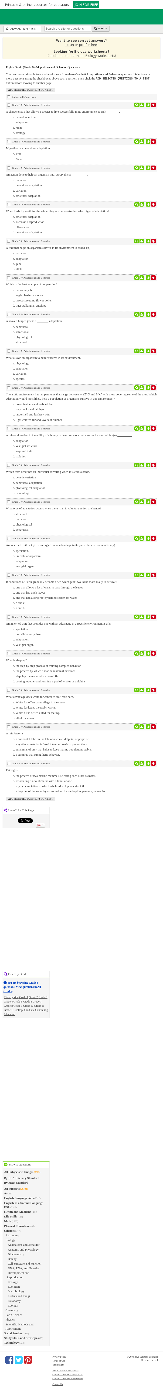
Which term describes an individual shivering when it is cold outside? (48, 471)
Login (69, 44)
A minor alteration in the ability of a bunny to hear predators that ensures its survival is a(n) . (69, 435)
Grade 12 (9, 1009)
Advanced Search (21, 29)
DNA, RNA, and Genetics (24, 1268)
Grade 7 (37, 1001)
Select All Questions (22, 97)
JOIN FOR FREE (86, 4)
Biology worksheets (100, 55)
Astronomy (12, 1235)
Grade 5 (18, 1001)
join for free (88, 44)
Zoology (13, 1305)
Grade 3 (42, 997)
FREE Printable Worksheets (65, 1370)
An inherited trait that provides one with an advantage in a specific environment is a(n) (58, 623)
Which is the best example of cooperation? (32, 284)
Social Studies (13, 1333)
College (19, 1009)
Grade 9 (18, 1005)
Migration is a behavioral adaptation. (28, 148)
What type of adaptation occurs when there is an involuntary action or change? (53, 508)
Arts (7, 1193)
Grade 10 (28, 1005)
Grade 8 (8, 1005)
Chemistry (12, 1310)
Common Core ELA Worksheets (67, 1374)
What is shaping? (16, 660)
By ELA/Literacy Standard (21, 1177)
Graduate (29, 1009)
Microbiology (16, 1291)
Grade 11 (39, 1005)
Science (9, 1230)
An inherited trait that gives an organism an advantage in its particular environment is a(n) (60, 544)
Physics (10, 1319)
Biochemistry (16, 1254)
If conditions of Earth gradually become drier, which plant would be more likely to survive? (61, 581)
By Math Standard (16, 1182)
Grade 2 (33, 997)
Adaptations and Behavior (24, 1244)
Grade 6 (27, 1001)
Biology (10, 1239)
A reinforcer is (15, 733)
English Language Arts (19, 1198)
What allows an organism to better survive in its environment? (44, 357)
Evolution (14, 1286)
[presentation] (85, 394)
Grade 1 (23, 997)
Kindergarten (11, 997)
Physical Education (16, 1225)
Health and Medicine (17, 1211)
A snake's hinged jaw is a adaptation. (34, 320)
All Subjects (12, 1188)
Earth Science (14, 1314)
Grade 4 (8, 1001)
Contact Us (57, 1384)
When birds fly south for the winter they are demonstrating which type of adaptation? (57, 211)
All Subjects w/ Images (19, 1171)
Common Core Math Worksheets (67, 1378)
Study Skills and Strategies (21, 1337)
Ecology (13, 1281)
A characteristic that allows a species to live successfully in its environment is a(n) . (63, 111)
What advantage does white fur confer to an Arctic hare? (40, 696)
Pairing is (11, 769)
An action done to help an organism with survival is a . (47, 174)
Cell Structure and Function (24, 1263)
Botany (12, 1258)
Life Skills (10, 1216)
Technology (11, 1342)
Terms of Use (58, 1360)
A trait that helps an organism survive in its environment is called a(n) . (54, 247)
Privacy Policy (59, 1356)
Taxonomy (14, 1300)
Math (7, 1221)
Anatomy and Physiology (23, 1249)
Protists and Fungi (19, 1295)
